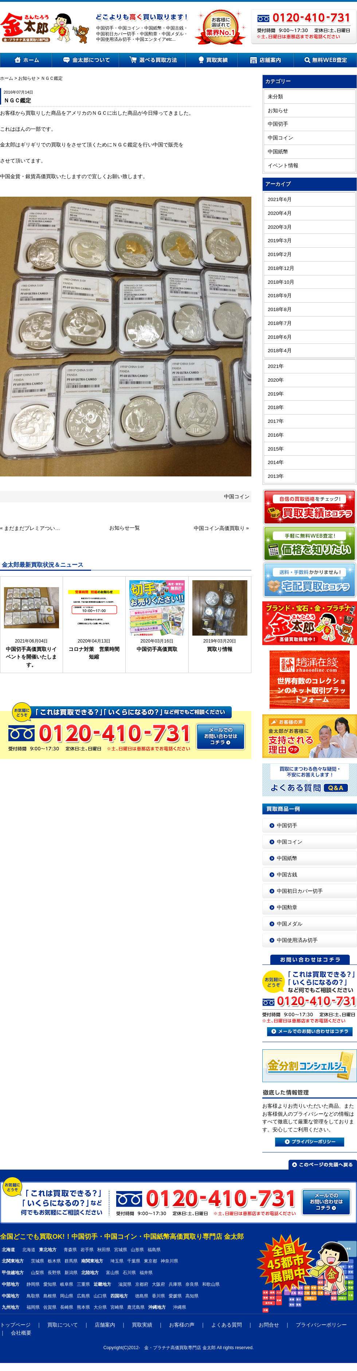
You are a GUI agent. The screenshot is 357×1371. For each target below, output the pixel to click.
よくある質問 (226, 1325)
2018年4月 (280, 350)
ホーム (26, 60)
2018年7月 (280, 323)
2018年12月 (281, 268)
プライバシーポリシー (321, 1325)
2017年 (276, 421)
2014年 (276, 462)
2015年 (276, 449)
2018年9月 (280, 295)
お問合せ (269, 1325)
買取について (62, 1325)
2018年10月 (281, 282)
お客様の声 (182, 1325)
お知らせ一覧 (124, 528)
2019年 (276, 394)
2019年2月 (280, 254)
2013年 (276, 476)
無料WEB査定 (325, 60)
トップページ (15, 1325)
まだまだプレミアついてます (33, 528)
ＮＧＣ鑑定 (52, 78)
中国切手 (278, 124)
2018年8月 (280, 309)
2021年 (276, 366)
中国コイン (237, 496)
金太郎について (85, 60)
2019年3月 (280, 240)
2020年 (276, 380)
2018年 (276, 407)
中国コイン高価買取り (219, 528)
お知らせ (27, 78)
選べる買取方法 (152, 60)
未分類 (275, 96)
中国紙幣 (278, 151)
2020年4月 (280, 213)
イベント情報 (283, 165)
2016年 (276, 435)
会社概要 (21, 1333)
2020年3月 (280, 227)
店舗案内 (266, 60)
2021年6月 (280, 199)
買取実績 (212, 60)
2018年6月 (280, 337)
